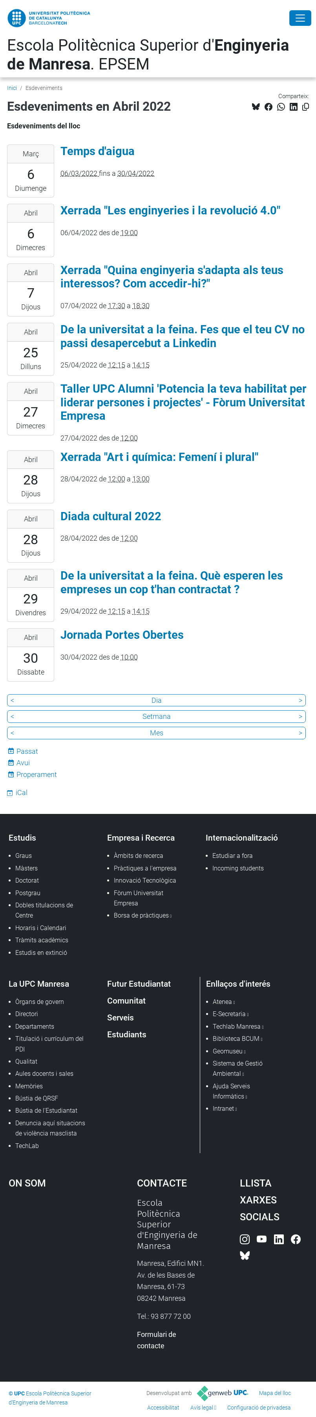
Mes (156, 733)
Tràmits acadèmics (41, 940)
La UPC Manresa (39, 984)
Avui (23, 763)
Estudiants (126, 1034)
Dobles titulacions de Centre (44, 910)
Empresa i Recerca (141, 838)
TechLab (27, 1146)
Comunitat (126, 1001)
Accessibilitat (163, 1407)
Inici (12, 88)
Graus (23, 855)
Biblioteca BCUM (236, 1038)
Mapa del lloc (275, 1393)
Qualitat (26, 1061)
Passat (27, 751)
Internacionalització (242, 838)
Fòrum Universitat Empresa (138, 898)
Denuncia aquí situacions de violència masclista (50, 1128)
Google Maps (55, 1256)
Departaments (34, 1026)
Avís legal (201, 1407)
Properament (36, 774)
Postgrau (27, 893)
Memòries (29, 1086)
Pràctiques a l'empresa (145, 868)
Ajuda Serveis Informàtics (231, 1091)
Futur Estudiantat (139, 984)
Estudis (22, 838)
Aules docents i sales (44, 1073)
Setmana (156, 716)
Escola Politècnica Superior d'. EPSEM (148, 54)
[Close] (300, 18)
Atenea (222, 1002)
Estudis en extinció (41, 952)
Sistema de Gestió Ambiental (238, 1068)
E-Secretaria (229, 1014)
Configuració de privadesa (259, 1407)
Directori (26, 1014)
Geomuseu (228, 1051)
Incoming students (238, 868)
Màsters (26, 868)
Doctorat (27, 880)
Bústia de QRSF (36, 1098)
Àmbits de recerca (138, 855)
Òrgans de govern (39, 1002)
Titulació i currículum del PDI (49, 1044)
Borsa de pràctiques (141, 915)
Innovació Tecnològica (145, 880)
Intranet (223, 1108)
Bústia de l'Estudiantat (46, 1110)
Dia (157, 700)
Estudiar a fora (232, 855)
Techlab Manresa (237, 1026)
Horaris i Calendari (40, 928)
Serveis (120, 1017)
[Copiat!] (305, 107)
